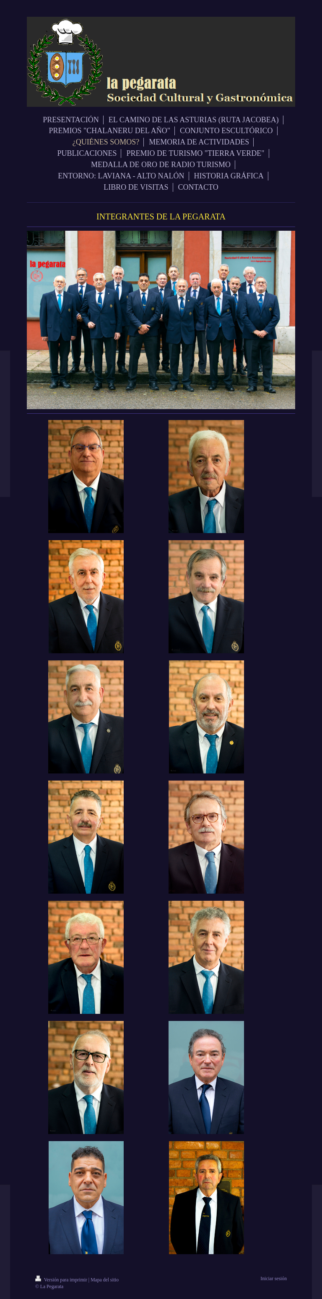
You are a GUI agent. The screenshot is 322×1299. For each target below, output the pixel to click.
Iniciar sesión (273, 1278)
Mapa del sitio (105, 1280)
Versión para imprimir (61, 1280)
